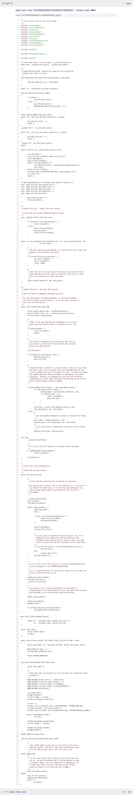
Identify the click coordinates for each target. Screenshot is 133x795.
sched (86, 10)
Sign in (129, 3)
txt (124, 792)
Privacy (18, 792)
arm (24, 10)
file (58, 15)
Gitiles (12, 792)
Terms (24, 792)
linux (30, 10)
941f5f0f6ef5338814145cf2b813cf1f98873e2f (53, 10)
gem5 (18, 10)
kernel (79, 10)
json (129, 792)
